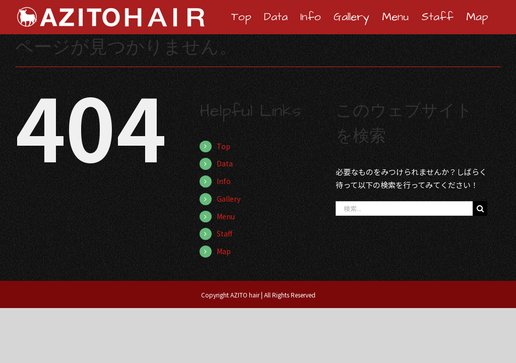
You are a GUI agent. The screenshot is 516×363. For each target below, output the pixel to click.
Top (223, 146)
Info (224, 181)
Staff (224, 233)
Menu (226, 216)
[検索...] (404, 208)
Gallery (228, 199)
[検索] (480, 208)
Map (224, 251)
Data (225, 163)
